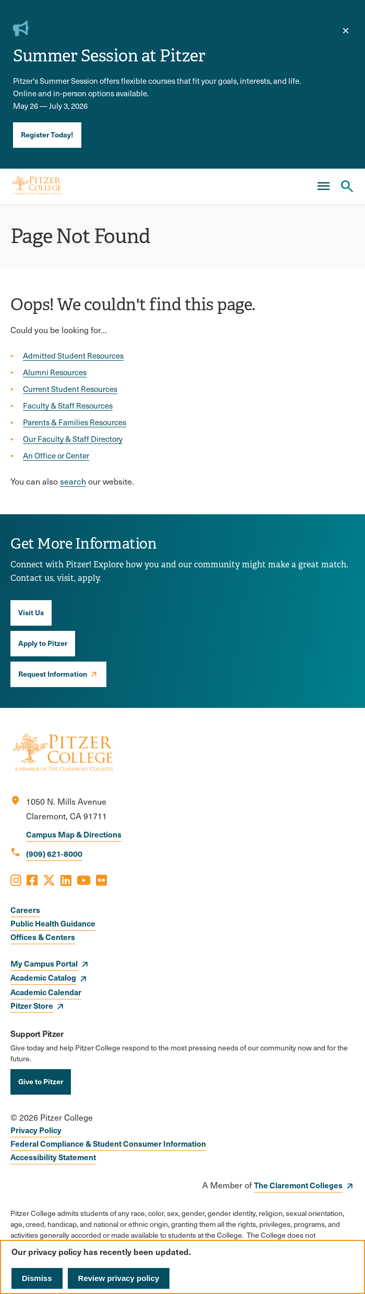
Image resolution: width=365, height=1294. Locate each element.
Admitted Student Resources (73, 355)
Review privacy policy (119, 1278)
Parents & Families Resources (74, 422)
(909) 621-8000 (54, 853)
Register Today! (47, 134)
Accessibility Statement (53, 1156)
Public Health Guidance (52, 923)
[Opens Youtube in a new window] (84, 880)
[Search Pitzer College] (347, 186)
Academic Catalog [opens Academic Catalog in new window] (43, 977)
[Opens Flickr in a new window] (101, 880)
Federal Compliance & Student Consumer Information (108, 1143)
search (73, 481)
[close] (345, 31)
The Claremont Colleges (298, 1184)
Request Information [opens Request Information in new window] (52, 673)
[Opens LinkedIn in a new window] (65, 880)
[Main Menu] (323, 186)
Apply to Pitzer (42, 643)
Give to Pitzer (40, 1081)
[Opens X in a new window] (49, 880)
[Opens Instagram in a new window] (15, 880)
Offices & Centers (42, 936)
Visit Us (31, 612)
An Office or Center (56, 455)
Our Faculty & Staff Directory (73, 439)
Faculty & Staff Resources (68, 405)
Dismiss (37, 1278)
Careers (25, 909)
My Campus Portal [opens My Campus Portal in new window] (44, 963)
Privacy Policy (36, 1129)
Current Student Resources (70, 389)
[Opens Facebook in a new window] (32, 880)
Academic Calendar (45, 991)
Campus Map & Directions (73, 834)
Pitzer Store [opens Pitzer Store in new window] (31, 1005)
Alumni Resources (55, 372)
